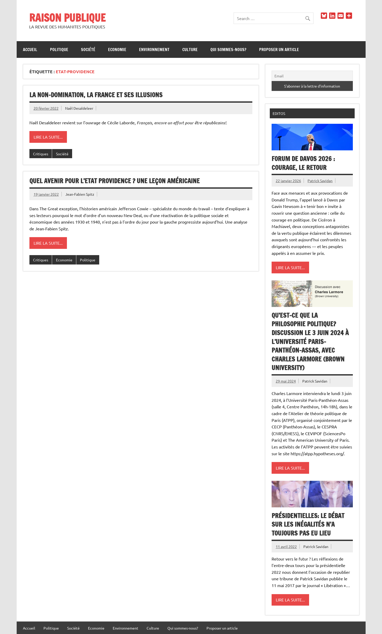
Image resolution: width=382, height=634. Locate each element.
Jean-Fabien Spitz (79, 194)
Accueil (30, 49)
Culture (190, 49)
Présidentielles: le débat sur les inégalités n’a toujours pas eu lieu (308, 524)
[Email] (312, 76)
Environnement (154, 49)
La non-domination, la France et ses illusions (95, 94)
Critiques (40, 153)
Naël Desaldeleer (79, 108)
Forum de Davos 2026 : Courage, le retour (303, 163)
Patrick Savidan (320, 180)
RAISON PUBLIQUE (67, 17)
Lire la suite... (48, 136)
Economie (117, 49)
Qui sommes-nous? (228, 49)
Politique (59, 49)
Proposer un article (279, 49)
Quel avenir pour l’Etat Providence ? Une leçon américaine (114, 180)
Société (88, 49)
